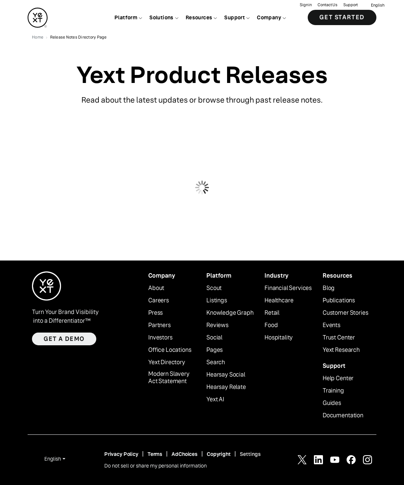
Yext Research (341, 350)
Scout (214, 288)
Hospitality (278, 337)
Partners (159, 325)
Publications (339, 300)
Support (350, 6)
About (156, 288)
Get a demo (64, 339)
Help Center (338, 378)
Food (271, 325)
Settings (250, 454)
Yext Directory (166, 362)
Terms (155, 454)
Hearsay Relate (226, 387)
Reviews (217, 325)
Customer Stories (345, 313)
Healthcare (278, 300)
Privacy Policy (121, 454)
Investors (160, 337)
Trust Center (339, 337)
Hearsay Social (225, 374)
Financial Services (288, 288)
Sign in (306, 6)
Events (331, 325)
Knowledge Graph (230, 313)
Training (333, 390)
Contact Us (328, 6)
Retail (271, 313)
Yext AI (215, 399)
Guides (332, 403)
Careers (158, 300)
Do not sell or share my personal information (155, 465)
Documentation (343, 415)
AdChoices (184, 454)
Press (155, 313)
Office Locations (169, 350)
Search (215, 362)
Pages (214, 350)
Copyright (219, 454)
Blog (329, 288)
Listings (216, 300)
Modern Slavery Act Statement (169, 377)
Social (214, 337)
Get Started (342, 18)
